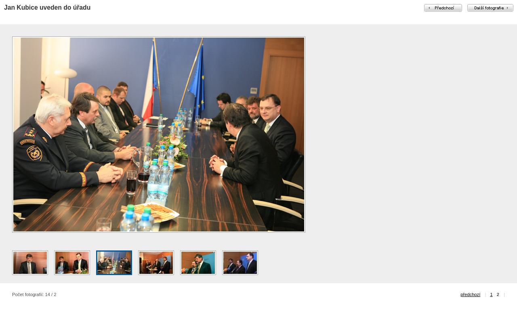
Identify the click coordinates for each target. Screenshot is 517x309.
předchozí (470, 294)
